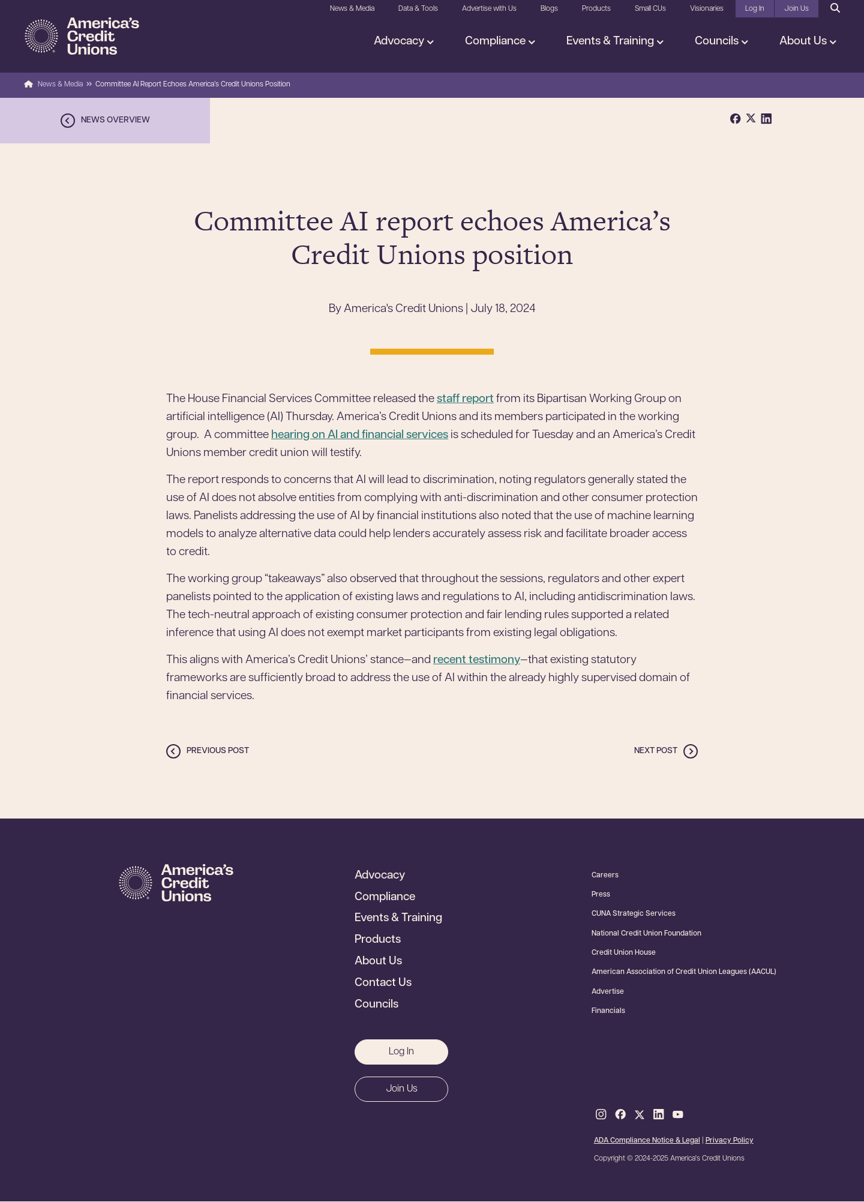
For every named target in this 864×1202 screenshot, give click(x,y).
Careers (605, 875)
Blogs (549, 9)
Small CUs (650, 9)
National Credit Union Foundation (646, 933)
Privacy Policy (730, 1140)
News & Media (352, 9)
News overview (115, 120)
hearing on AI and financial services (359, 435)
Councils (718, 41)
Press (601, 894)
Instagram (601, 1115)
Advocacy (400, 41)
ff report (473, 399)
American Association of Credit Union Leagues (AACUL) (684, 972)
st (441, 399)
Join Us (796, 9)
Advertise (608, 992)
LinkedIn (659, 1115)
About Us (804, 41)
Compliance (496, 41)
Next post (655, 751)
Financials (608, 1011)
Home (28, 84)
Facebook (620, 1115)
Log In (754, 9)
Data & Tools (418, 9)
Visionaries (707, 9)
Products (596, 9)
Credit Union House (624, 953)
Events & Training (611, 41)
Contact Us (383, 983)
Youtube (678, 1115)
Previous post (218, 751)
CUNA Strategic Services (634, 914)
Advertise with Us (489, 9)
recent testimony (476, 660)
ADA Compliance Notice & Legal (647, 1140)
